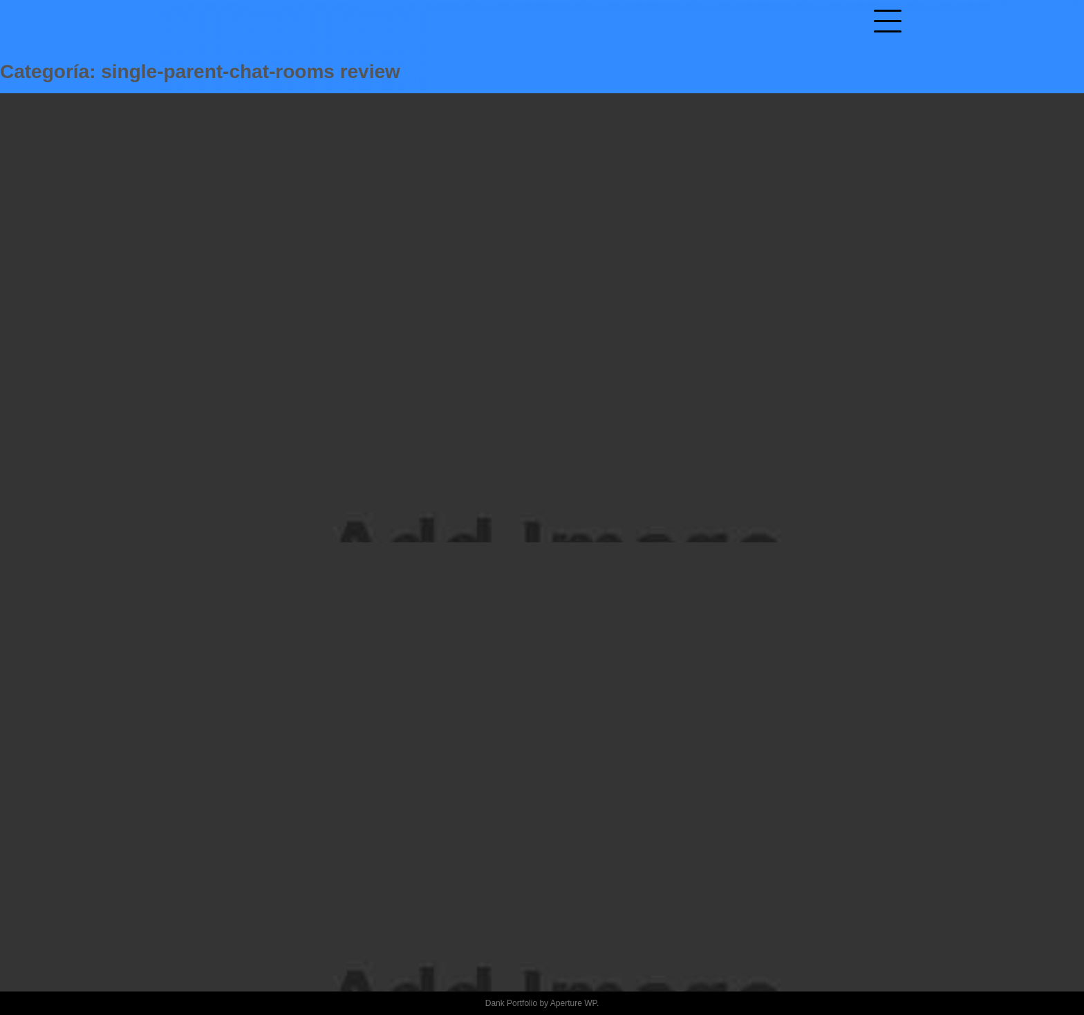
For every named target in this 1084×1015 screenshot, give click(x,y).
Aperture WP (573, 1003)
